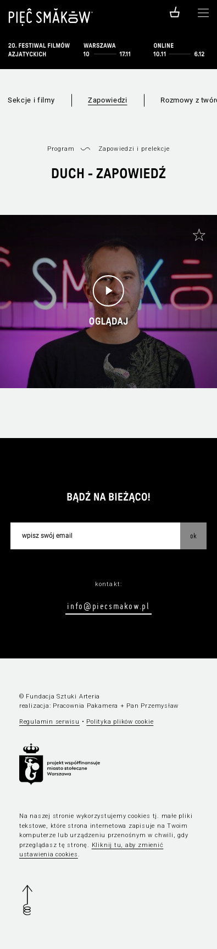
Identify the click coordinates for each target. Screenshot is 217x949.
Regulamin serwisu (49, 721)
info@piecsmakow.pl (108, 605)
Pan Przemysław (152, 705)
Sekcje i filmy (31, 100)
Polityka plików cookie (119, 721)
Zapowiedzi (107, 100)
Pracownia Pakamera (85, 705)
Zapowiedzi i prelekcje (134, 148)
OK (193, 535)
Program (61, 148)
